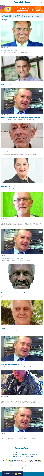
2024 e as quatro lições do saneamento (11, 84)
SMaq (22, 468)
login (18, 16)
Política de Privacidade (15, 456)
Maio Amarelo (4, 151)
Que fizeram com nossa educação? (10, 399)
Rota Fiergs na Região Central (9, 50)
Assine (29, 452)
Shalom (3, 328)
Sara (2, 221)
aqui (24, 16)
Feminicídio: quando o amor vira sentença (12, 364)
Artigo (4, 20)
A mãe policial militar (6, 186)
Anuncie (14, 454)
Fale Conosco (29, 456)
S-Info (22, 467)
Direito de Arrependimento (29, 454)
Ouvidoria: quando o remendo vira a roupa (12, 436)
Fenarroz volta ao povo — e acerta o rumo (12, 258)
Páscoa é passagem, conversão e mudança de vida (14, 292)
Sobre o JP (14, 452)
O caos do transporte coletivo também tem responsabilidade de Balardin (20, 117)
